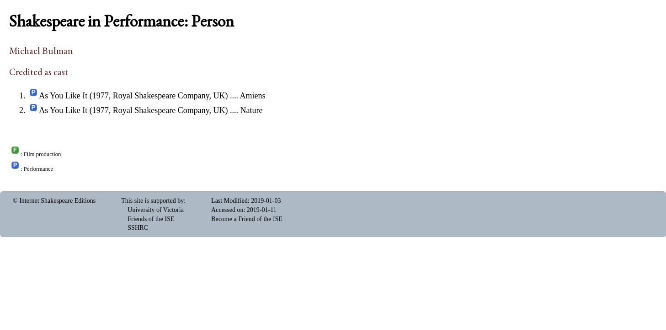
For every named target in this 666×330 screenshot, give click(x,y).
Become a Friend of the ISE (246, 219)
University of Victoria (156, 209)
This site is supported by (152, 200)
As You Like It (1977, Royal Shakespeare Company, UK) (133, 95)
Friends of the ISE (151, 219)
